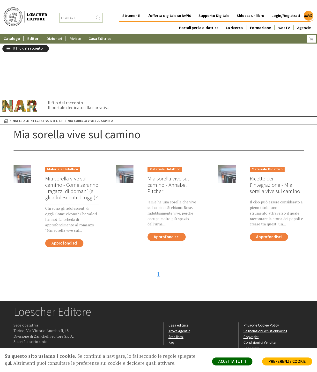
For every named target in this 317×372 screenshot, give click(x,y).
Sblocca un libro (250, 5)
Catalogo (12, 28)
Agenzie (304, 18)
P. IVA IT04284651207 (30, 337)
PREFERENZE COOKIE (287, 361)
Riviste (75, 28)
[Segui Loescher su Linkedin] (36, 317)
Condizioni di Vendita (259, 289)
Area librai (176, 284)
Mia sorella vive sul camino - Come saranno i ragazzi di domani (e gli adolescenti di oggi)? (71, 135)
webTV (284, 18)
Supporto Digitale (214, 5)
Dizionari (54, 28)
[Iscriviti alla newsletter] (55, 316)
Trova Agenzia (179, 278)
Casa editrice (179, 272)
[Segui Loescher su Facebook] (18, 317)
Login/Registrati (286, 5)
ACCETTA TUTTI (232, 361)
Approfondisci (64, 190)
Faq (171, 289)
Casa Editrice (99, 28)
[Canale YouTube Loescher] (46, 317)
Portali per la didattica (199, 18)
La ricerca (234, 18)
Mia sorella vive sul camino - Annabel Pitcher (168, 131)
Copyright (251, 284)
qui (8, 363)
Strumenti (131, 5)
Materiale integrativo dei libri (38, 68)
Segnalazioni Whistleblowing (265, 278)
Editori (33, 28)
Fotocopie (251, 295)
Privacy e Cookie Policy (261, 272)
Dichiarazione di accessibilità (265, 301)
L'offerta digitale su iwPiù (169, 5)
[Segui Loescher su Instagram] (27, 317)
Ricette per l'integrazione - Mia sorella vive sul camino (275, 131)
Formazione (260, 18)
